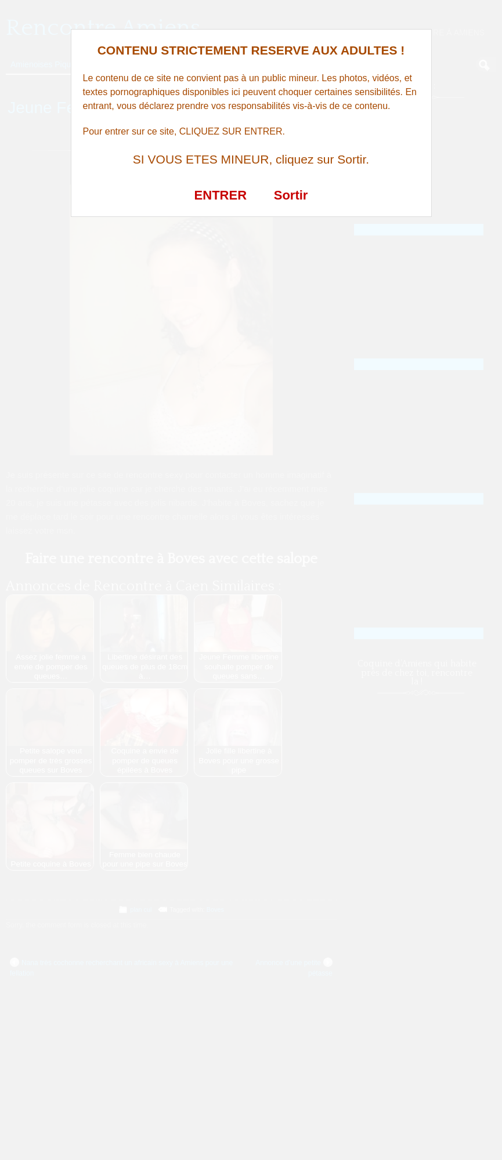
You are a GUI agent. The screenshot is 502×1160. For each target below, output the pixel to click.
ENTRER (220, 195)
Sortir (291, 195)
